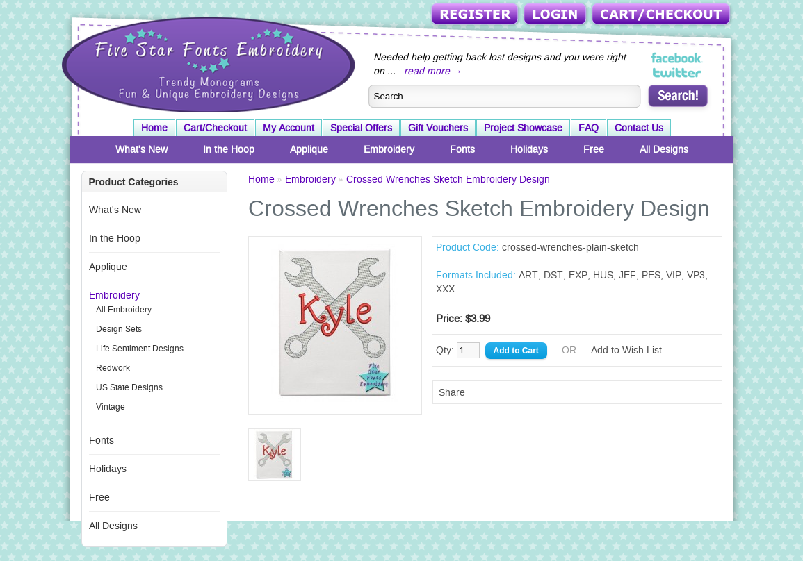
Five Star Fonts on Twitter (677, 72)
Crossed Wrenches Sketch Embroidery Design (448, 179)
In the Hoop (228, 149)
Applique (309, 149)
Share (452, 392)
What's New (141, 149)
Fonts (462, 149)
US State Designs (129, 387)
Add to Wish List (626, 349)
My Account (288, 127)
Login (556, 14)
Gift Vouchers (438, 127)
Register (476, 14)
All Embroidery (124, 310)
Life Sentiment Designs (140, 348)
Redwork (113, 368)
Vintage (110, 407)
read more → (433, 70)
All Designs (664, 149)
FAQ (588, 127)
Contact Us (639, 127)
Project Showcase (523, 127)
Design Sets (119, 329)
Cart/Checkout (662, 14)
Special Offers (361, 127)
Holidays (529, 149)
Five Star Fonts (206, 63)
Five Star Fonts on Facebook (677, 58)
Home (154, 127)
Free (593, 149)
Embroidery (389, 149)
